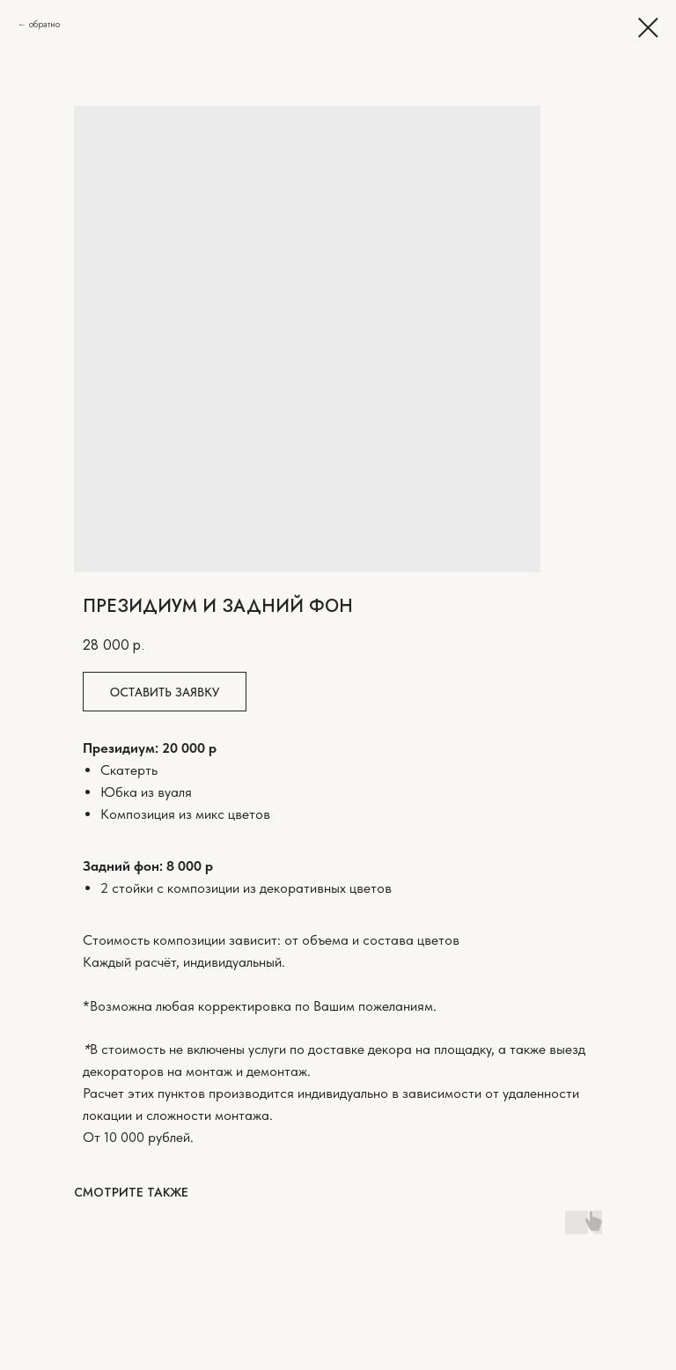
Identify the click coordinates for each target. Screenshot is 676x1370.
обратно (44, 24)
